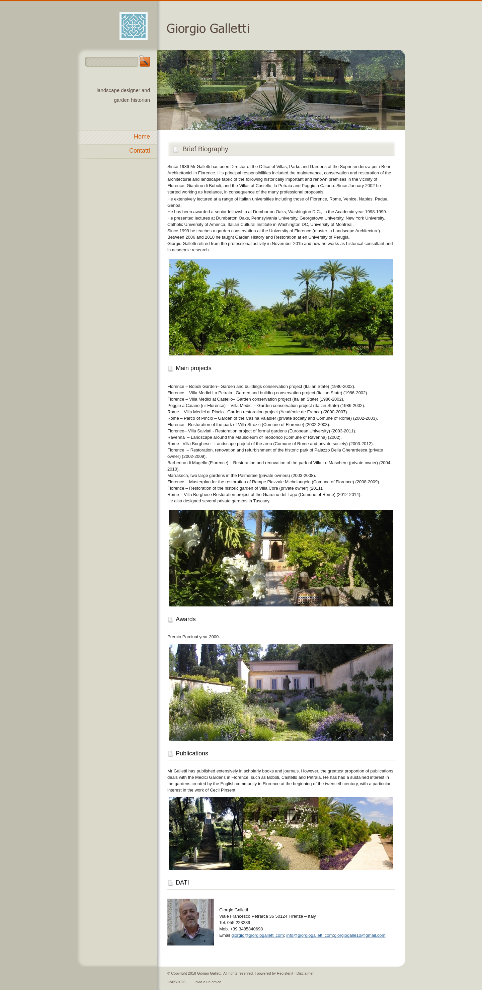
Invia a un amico (207, 982)
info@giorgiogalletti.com (309, 935)
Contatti (139, 150)
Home (142, 136)
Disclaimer (305, 973)
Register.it (285, 973)
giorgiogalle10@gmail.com (359, 935)
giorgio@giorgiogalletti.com (257, 935)
